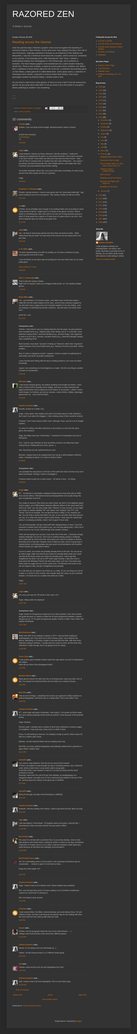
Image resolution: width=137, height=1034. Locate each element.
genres (21, 111)
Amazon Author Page (106, 65)
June (103, 140)
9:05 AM (22, 398)
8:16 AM (22, 812)
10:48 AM (22, 649)
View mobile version (49, 999)
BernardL (23, 381)
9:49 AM (22, 461)
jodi (20, 964)
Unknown (23, 909)
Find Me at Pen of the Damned (110, 44)
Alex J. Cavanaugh (26, 278)
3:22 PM (22, 875)
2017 (101, 111)
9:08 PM (22, 701)
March (103, 151)
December (105, 120)
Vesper (21, 928)
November (105, 124)
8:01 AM (22, 798)
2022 (101, 94)
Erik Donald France (27, 858)
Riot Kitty (23, 692)
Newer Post (17, 995)
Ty (20, 206)
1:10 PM (22, 971)
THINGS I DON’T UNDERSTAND (107, 170)
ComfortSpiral (24, 137)
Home (50, 995)
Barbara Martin (25, 676)
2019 (101, 104)
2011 (101, 205)
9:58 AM (22, 482)
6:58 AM (22, 270)
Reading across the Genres (31, 42)
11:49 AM (22, 829)
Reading (27, 111)
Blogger (79, 1021)
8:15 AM (22, 956)
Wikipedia (102, 55)
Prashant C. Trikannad (28, 189)
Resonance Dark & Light (109, 160)
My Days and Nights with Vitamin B (109, 182)
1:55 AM (22, 143)
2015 (101, 117)
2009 (101, 212)
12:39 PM (22, 850)
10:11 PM (22, 752)
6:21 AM (22, 222)
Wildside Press (103, 71)
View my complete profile (105, 259)
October (104, 127)
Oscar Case (23, 657)
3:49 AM (22, 181)
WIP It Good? (105, 175)
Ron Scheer (24, 837)
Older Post (82, 995)
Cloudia (22, 124)
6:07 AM (22, 783)
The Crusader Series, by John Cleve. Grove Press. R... (111, 165)
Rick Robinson (25, 632)
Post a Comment (22, 990)
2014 (101, 195)
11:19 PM (22, 937)
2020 (101, 100)
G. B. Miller (23, 249)
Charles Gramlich (26, 406)
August (103, 134)
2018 (101, 107)
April (102, 147)
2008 (101, 215)
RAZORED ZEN (43, 14)
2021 (101, 97)
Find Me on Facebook (106, 52)
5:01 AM (22, 198)
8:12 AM (22, 318)
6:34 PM (22, 685)
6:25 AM (22, 241)
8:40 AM (22, 374)
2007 (101, 219)
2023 (101, 90)
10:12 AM (22, 625)
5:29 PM (22, 920)
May (102, 144)
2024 (101, 87)
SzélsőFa (22, 760)
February (104, 154)
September (105, 130)
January (104, 191)
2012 (101, 202)
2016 (101, 114)
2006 (101, 222)
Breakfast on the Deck (108, 187)
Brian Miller (23, 297)
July (102, 137)
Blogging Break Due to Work (111, 157)
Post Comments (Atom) (32, 1006)
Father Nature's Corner (27, 267)
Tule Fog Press (104, 68)
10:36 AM (22, 985)
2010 (101, 209)
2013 (101, 199)
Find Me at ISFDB (105, 41)
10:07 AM (22, 584)
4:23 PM (22, 668)
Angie (21, 150)
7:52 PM (22, 901)
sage (21, 230)
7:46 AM (22, 289)
